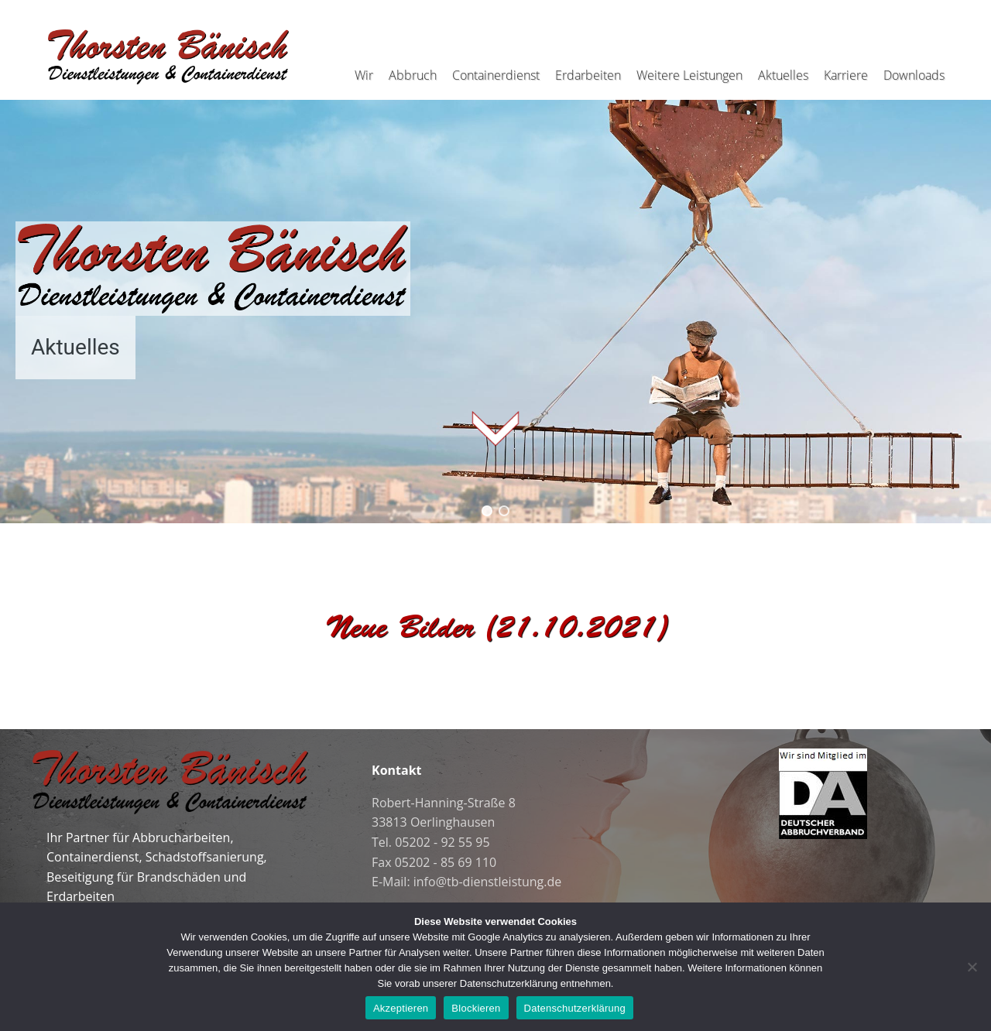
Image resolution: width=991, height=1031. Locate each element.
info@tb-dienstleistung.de (487, 881)
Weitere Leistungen (689, 75)
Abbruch (413, 75)
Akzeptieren (400, 1008)
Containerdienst (496, 75)
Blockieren (475, 1008)
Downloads (914, 75)
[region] (495, 300)
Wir (364, 75)
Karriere (846, 75)
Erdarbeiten (588, 75)
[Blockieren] (971, 966)
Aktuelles (783, 75)
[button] (487, 510)
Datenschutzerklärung (575, 1008)
